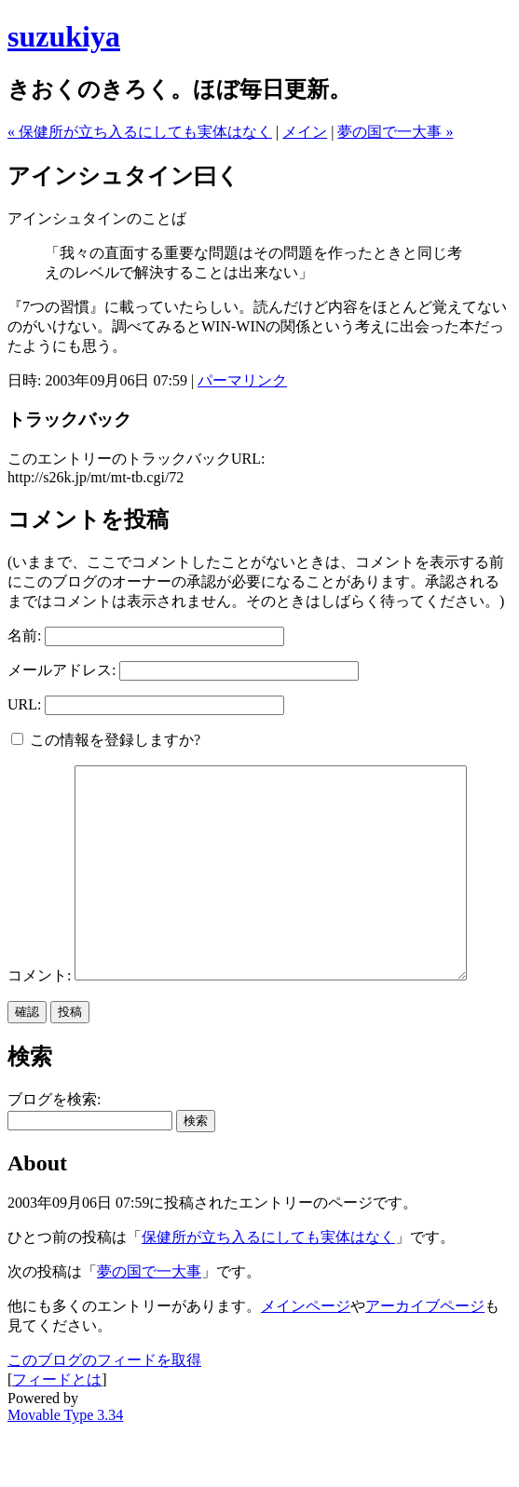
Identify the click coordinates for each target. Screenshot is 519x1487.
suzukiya (63, 36)
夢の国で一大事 (149, 1327)
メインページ (305, 1362)
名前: (24, 635)
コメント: (39, 774)
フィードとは (57, 1435)
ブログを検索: (54, 1155)
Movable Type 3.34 (65, 1471)
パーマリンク (242, 380)
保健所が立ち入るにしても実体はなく (268, 1293)
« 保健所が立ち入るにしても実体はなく (139, 132)
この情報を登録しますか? (105, 740)
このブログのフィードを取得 (104, 1416)
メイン (304, 132)
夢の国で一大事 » (395, 132)
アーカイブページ (425, 1362)
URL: (24, 704)
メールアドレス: (61, 670)
